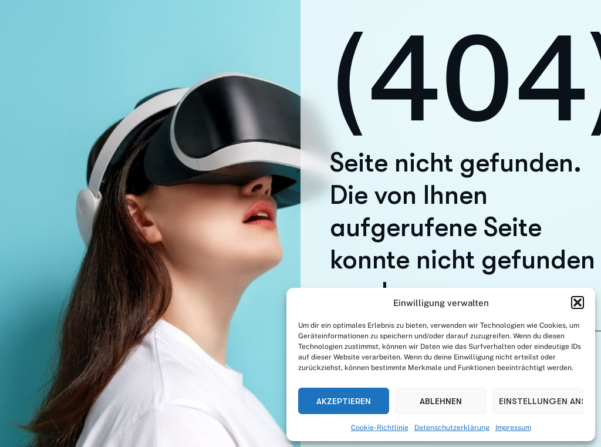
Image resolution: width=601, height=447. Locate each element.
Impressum (513, 428)
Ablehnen (441, 401)
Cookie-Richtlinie (379, 428)
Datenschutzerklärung (451, 428)
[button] (577, 302)
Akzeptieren (343, 401)
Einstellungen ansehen (541, 401)
